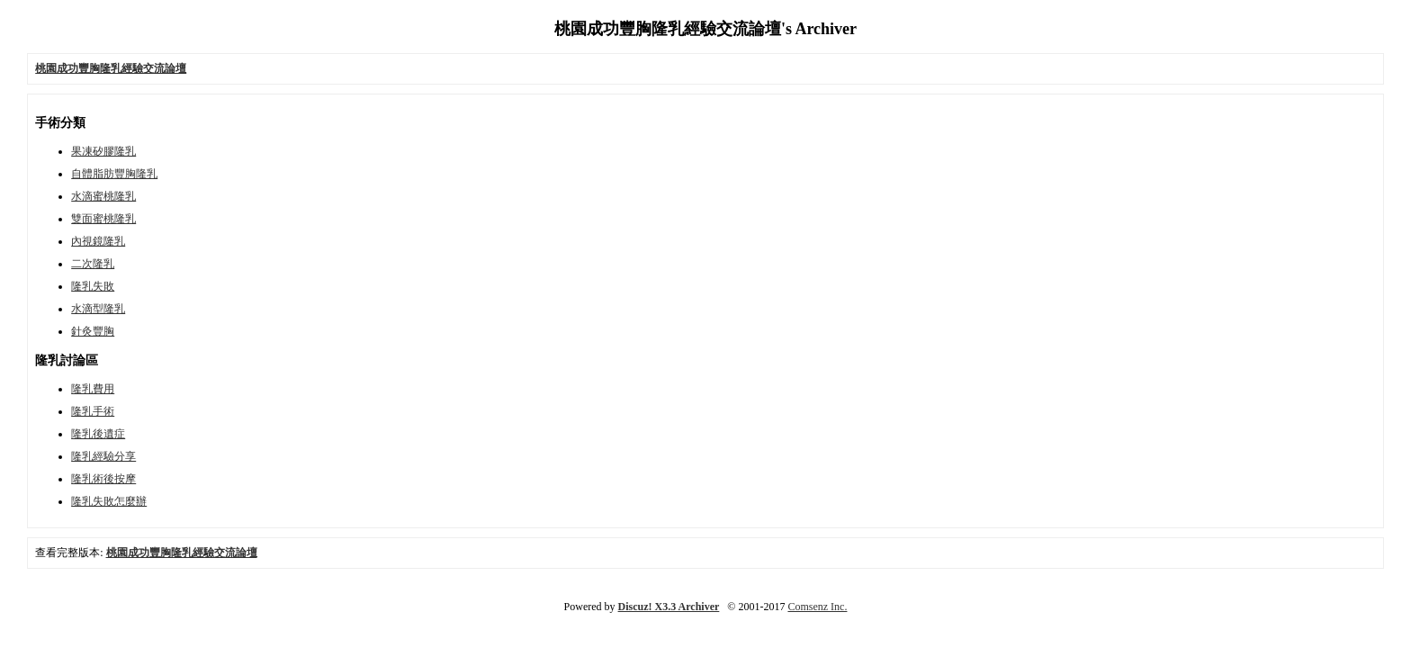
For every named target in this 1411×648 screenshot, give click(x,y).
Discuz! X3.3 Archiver (669, 606)
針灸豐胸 (92, 331)
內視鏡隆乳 (98, 241)
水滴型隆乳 (98, 308)
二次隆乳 (92, 263)
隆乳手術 (92, 411)
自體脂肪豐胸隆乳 (114, 173)
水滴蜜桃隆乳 (103, 196)
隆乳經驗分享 (103, 456)
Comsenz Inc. (817, 606)
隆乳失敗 (92, 286)
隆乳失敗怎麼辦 (109, 501)
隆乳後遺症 (98, 434)
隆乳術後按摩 (103, 478)
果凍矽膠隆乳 (103, 151)
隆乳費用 (92, 388)
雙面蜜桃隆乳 (103, 218)
